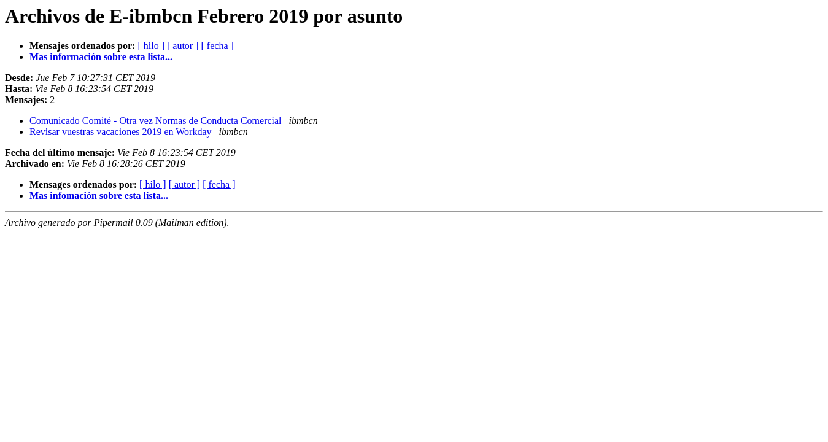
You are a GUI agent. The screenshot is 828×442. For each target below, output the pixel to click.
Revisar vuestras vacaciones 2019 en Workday (121, 131)
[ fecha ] (217, 46)
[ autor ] (183, 46)
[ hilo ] (150, 46)
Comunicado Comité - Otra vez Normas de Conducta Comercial (156, 120)
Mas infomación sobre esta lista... (98, 195)
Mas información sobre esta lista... (100, 57)
